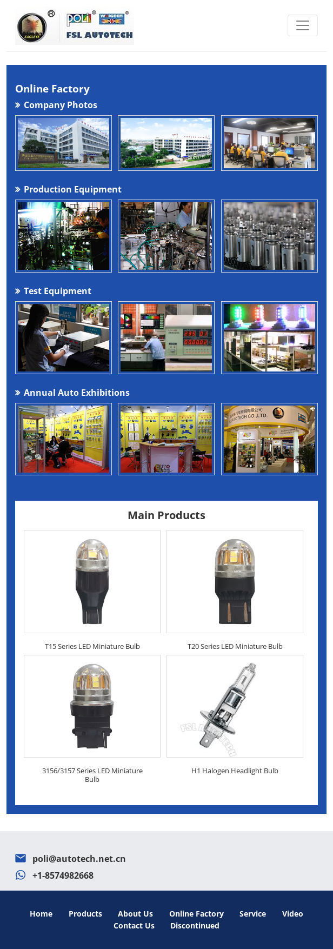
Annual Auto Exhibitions (77, 393)
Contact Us (134, 925)
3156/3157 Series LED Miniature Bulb (92, 775)
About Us (135, 913)
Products (85, 913)
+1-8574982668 (63, 875)
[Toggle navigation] (303, 25)
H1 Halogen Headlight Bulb (234, 770)
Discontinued (194, 925)
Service (252, 913)
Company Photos (60, 105)
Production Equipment (73, 189)
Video (292, 913)
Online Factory (196, 913)
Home (41, 913)
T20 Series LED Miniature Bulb (235, 646)
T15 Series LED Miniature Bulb (92, 646)
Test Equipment (57, 291)
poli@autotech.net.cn (79, 859)
